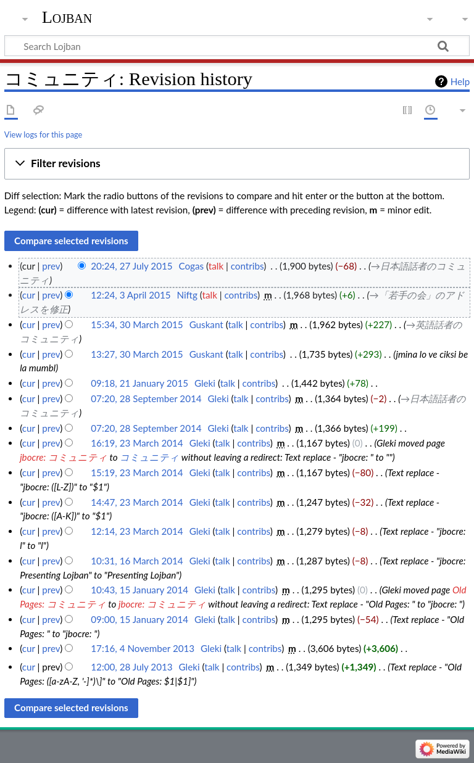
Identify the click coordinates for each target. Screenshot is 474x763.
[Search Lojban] (237, 46)
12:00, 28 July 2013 (131, 666)
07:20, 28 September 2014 (146, 398)
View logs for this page (43, 134)
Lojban (67, 17)
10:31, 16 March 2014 (137, 560)
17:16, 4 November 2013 (142, 648)
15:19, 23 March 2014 (137, 472)
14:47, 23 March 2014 (137, 502)
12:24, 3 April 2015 (130, 294)
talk (216, 265)
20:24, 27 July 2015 (131, 265)
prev (51, 265)
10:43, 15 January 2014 (139, 589)
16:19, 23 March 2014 (137, 442)
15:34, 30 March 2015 (137, 324)
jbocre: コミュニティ (63, 457)
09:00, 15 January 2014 (139, 619)
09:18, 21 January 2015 (139, 383)
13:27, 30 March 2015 (137, 354)
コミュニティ (149, 457)
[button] (237, 164)
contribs (247, 265)
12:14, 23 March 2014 (137, 531)
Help (460, 81)
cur (28, 294)
